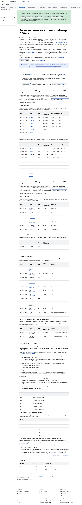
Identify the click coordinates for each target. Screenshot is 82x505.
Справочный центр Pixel (64, 493)
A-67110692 (31, 160)
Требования (19, 493)
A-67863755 (31, 163)
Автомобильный (63, 7)
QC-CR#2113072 (32, 295)
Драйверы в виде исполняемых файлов (24, 500)
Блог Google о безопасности (44, 496)
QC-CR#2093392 (32, 274)
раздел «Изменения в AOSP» (35, 20)
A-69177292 (31, 173)
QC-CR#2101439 (32, 309)
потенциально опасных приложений (59, 83)
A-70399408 (31, 120)
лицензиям (41, 476)
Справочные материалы (75, 7)
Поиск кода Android (25, 1)
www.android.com (63, 496)
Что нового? (3, 7)
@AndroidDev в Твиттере (43, 493)
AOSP (20, 26)
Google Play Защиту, (26, 83)
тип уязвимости (55, 98)
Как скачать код (20, 495)
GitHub (18, 502)
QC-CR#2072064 (32, 278)
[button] (7, 10)
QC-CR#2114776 (32, 287)
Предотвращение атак (40, 60)
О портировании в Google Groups (45, 502)
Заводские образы (20, 498)
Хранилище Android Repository (23, 491)
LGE (58, 455)
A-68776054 (31, 148)
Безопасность (32, 26)
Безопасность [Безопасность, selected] (22, 7)
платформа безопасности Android (35, 74)
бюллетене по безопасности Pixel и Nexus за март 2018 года (48, 66)
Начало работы (13, 7)
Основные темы (31, 7)
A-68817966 (31, 151)
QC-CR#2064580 (32, 313)
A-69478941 (31, 157)
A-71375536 (31, 123)
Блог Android (41, 495)
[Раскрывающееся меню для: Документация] (17, 1)
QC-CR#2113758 (32, 300)
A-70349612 (31, 117)
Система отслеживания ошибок (66, 502)
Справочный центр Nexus (65, 495)
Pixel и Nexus (65, 455)
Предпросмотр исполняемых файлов (24, 496)
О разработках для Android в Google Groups (47, 500)
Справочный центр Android (65, 491)
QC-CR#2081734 (32, 269)
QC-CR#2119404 (32, 283)
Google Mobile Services (64, 498)
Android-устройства (52, 7)
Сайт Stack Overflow (64, 500)
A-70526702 (31, 129)
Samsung (54, 455)
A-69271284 (31, 176)
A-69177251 (31, 170)
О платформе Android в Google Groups (46, 498)
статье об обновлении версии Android (27, 353)
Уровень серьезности (32, 52)
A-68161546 (31, 167)
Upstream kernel (32, 209)
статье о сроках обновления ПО (60, 42)
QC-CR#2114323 (32, 291)
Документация (5, 4)
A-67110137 (31, 154)
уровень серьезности (64, 98)
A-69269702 (31, 126)
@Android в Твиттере (43, 491)
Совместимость (41, 7)
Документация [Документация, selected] (13, 1)
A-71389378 (31, 132)
